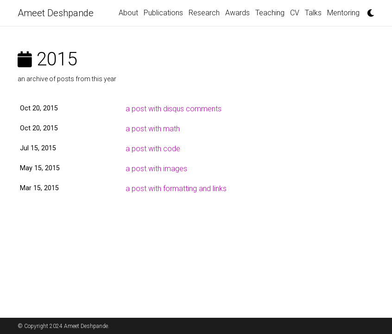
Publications (163, 12)
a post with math (153, 128)
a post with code (153, 148)
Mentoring (343, 12)
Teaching (270, 12)
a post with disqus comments (173, 108)
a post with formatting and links (176, 188)
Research (204, 12)
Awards (237, 12)
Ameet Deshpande (56, 13)
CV (294, 12)
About (128, 12)
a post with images (156, 168)
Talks (313, 12)
